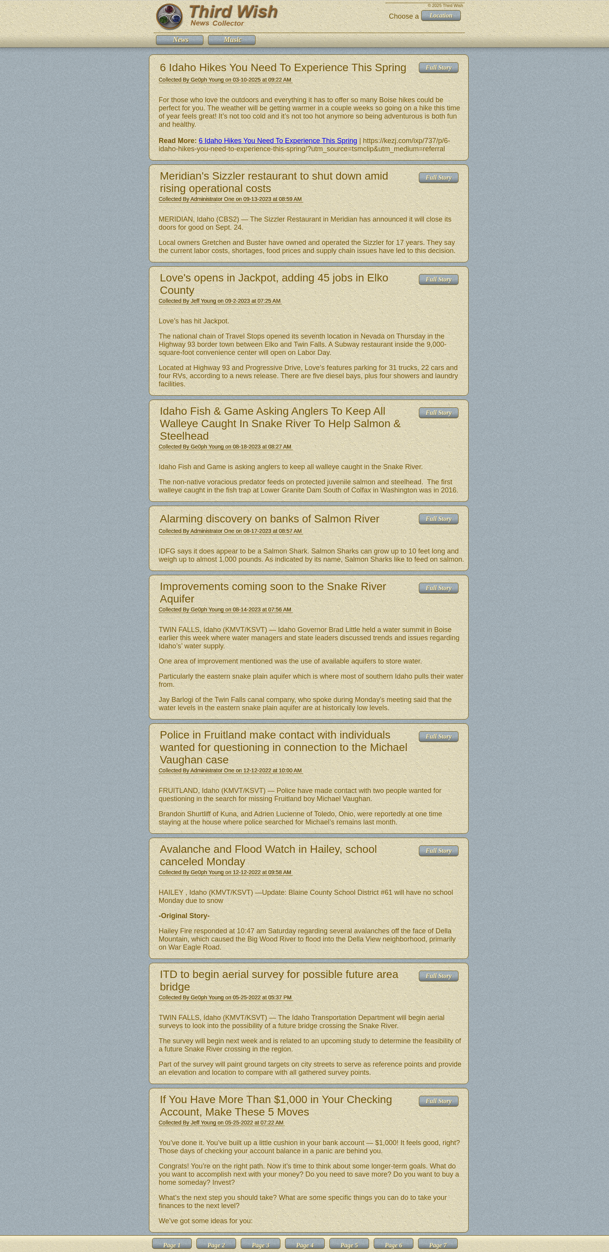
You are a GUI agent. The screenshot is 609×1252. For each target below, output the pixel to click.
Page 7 (438, 1245)
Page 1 (172, 1245)
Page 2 (216, 1245)
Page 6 (393, 1245)
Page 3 (261, 1245)
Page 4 (305, 1245)
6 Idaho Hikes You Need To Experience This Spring (278, 141)
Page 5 (349, 1245)
